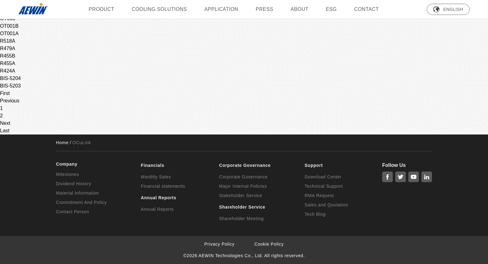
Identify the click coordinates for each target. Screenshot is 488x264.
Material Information (77, 193)
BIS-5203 (10, 85)
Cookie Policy (269, 244)
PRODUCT (101, 9)
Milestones (67, 174)
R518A (7, 41)
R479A (7, 48)
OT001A (9, 33)
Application (221, 9)
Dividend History (73, 183)
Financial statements (163, 186)
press (264, 9)
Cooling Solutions (159, 9)
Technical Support (324, 186)
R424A (7, 70)
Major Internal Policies (243, 186)
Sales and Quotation (326, 204)
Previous (9, 100)
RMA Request (319, 195)
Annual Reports (157, 209)
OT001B (9, 26)
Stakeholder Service (240, 195)
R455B (7, 56)
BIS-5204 (10, 78)
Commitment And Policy (81, 202)
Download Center (323, 176)
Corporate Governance (243, 176)
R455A (7, 63)
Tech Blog (315, 214)
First (5, 93)
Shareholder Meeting (241, 218)
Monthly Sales (156, 176)
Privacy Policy (219, 244)
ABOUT (299, 9)
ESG (331, 9)
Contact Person (72, 211)
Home (62, 142)
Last (4, 130)
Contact (366, 9)
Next (5, 123)
